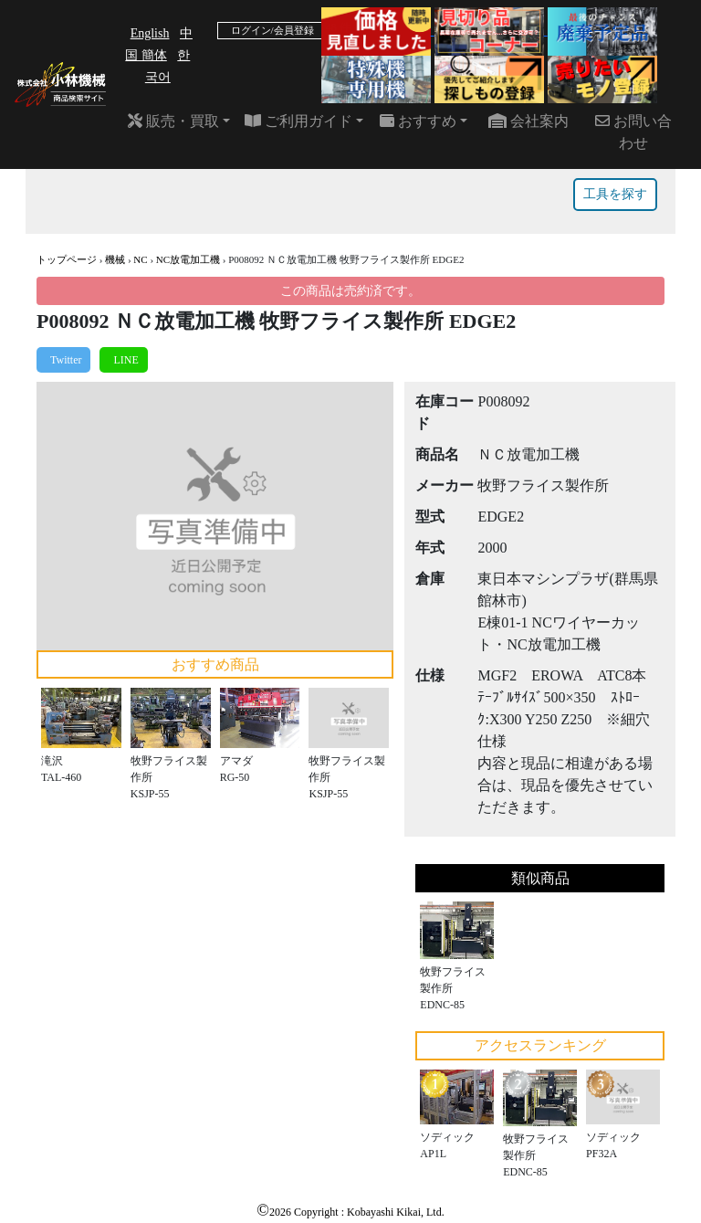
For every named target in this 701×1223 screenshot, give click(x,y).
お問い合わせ (633, 132)
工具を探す (615, 194)
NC (140, 259)
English (150, 33)
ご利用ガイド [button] (298, 121)
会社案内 (528, 121)
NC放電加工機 (188, 259)
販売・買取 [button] (173, 121)
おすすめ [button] (418, 121)
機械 (115, 259)
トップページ (67, 259)
